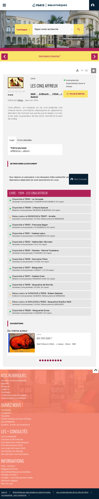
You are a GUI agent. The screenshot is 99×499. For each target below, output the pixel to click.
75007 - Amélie (48, 216)
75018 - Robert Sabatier (51, 293)
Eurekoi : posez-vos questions (15, 424)
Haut (95, 370)
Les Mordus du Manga (12, 451)
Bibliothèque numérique (13, 398)
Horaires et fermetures (12, 439)
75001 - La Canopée (34, 199)
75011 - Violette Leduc (35, 233)
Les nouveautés (8, 436)
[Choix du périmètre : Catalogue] (24, 29)
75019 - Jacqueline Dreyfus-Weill (55, 301)
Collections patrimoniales (13, 395)
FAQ (3, 466)
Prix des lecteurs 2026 (12, 445)
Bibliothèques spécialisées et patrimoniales (32, 492)
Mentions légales (9, 480)
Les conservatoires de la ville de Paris (72, 492)
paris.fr (4, 492)
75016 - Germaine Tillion (36, 259)
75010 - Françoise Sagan (36, 224)
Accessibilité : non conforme (13, 495)
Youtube (5, 415)
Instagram (6, 413)
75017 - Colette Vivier (35, 276)
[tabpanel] (35, 150)
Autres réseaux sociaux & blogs (16, 418)
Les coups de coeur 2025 (13, 448)
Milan (20, 100)
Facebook (6, 410)
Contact (11, 466)
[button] (94, 5)
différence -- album (20, 151)
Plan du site (7, 483)
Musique (5, 386)
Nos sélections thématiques (14, 442)
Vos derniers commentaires (14, 454)
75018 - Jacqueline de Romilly (39, 284)
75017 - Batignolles (34, 267)
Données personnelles (22, 477)
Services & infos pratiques (13, 380)
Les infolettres (8, 421)
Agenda (5, 383)
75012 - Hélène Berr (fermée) (38, 241)
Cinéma (5, 389)
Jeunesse (5, 392)
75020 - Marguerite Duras (37, 310)
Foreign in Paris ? (9, 474)
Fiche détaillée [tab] (24, 140)
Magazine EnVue (9, 468)
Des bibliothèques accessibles (16, 471)
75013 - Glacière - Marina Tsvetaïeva (42, 250)
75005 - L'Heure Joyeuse (36, 207)
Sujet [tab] (11, 140)
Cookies (5, 477)
